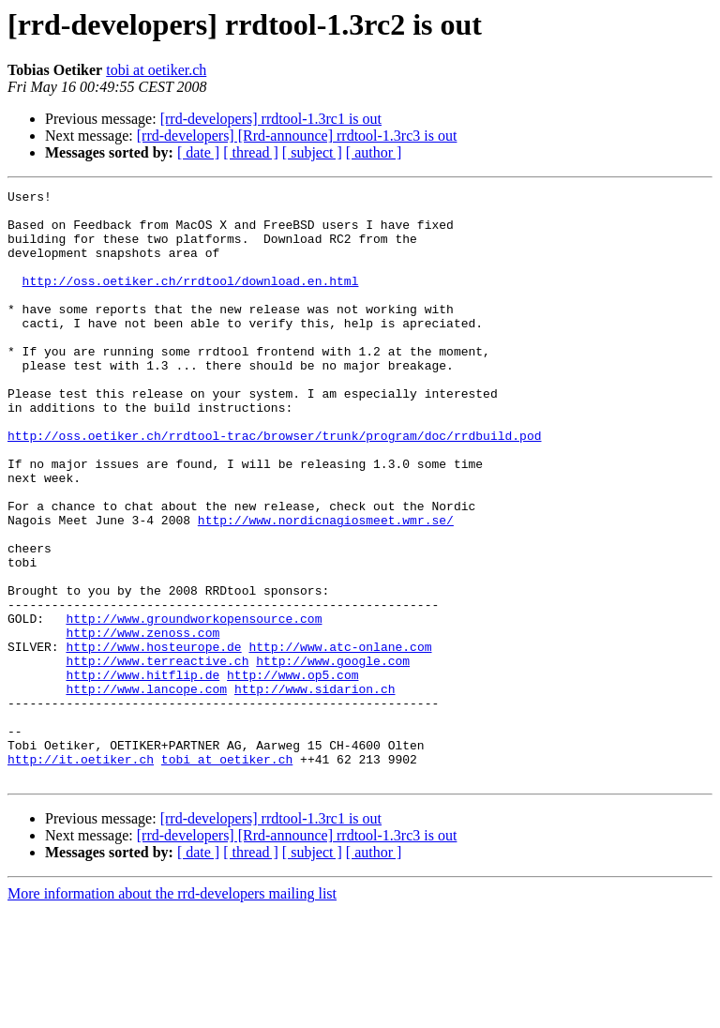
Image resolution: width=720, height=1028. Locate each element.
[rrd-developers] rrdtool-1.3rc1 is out (271, 119)
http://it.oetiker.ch (81, 874)
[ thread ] (250, 152)
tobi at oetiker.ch (156, 70)
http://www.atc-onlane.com (339, 739)
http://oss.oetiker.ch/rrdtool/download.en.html (190, 300)
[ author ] (374, 152)
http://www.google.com (333, 756)
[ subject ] (312, 152)
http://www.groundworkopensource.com (194, 705)
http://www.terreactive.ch (157, 756)
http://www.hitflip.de (142, 772)
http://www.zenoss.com (142, 722)
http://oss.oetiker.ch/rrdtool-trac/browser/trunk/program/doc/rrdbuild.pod (274, 485)
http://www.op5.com (292, 772)
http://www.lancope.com (146, 789)
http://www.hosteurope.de (153, 739)
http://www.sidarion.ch (315, 789)
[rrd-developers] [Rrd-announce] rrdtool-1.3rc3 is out (297, 136)
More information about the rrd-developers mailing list (172, 1012)
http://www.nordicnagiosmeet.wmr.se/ (326, 587)
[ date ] (198, 152)
